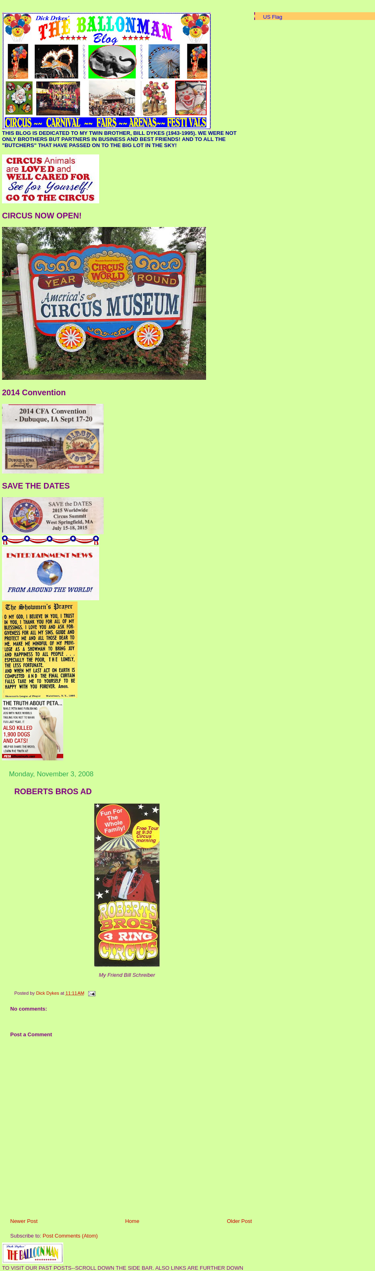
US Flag (272, 17)
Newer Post (24, 1221)
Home (132, 1221)
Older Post (239, 1221)
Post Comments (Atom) (70, 1236)
